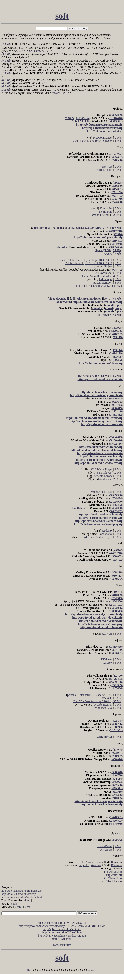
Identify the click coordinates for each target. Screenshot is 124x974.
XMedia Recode (103, 475)
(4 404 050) (116, 823)
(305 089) (117, 115)
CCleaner (97, 694)
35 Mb (117, 701)
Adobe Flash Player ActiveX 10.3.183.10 (89, 263)
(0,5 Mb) (6, 86)
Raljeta (108, 266)
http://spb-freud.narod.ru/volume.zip (100, 514)
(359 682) (117, 578)
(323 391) (117, 653)
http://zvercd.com (91, 862)
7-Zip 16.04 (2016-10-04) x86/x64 (92, 140)
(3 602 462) (116, 511)
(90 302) (118, 359)
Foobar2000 (105, 533)
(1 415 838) (116, 646)
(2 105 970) (115, 501)
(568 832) (117, 556)
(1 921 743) (116, 404)
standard (85, 694)
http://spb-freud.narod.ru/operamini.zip (98, 237)
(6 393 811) (116, 121)
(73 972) (118, 549)
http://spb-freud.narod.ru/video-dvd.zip (98, 462)
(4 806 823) (116, 398)
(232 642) (117, 839)
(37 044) (118, 749)
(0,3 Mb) (6, 83)
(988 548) (117, 772)
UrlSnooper (105, 279)
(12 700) (118, 675)
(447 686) (117, 688)
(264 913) (117, 598)
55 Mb (117, 314)
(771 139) (117, 192)
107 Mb (116, 227)
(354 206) (117, 794)
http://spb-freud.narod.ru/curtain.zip (100, 379)
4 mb (27, 900)
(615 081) (117, 189)
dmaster (62, 247)
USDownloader (104, 272)
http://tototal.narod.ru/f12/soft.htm (62, 932)
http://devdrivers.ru (112, 881)
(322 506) (117, 785)
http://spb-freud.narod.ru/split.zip (102, 424)
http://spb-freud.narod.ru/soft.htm (62, 929)
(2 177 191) (116, 604)
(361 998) (117, 327)
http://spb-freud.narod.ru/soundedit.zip (99, 520)
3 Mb (118, 169)
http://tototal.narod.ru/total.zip (18, 893)
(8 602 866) (116, 443)
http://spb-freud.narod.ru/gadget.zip (100, 620)
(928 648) (117, 401)
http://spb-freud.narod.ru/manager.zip (99, 124)
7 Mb (118, 208)
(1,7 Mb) (6, 73)
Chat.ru (29, 970)
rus (104, 398)
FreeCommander (103, 137)
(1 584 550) (116, 601)
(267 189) (117, 649)
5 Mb (118, 475)
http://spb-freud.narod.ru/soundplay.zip (98, 524)
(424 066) (117, 607)
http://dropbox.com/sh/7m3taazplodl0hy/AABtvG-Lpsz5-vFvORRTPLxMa (62, 925)
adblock (76, 298)
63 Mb (105, 375)
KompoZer (106, 208)
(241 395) (117, 685)
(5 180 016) (116, 440)
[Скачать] (117, 862)
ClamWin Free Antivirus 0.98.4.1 (92, 701)
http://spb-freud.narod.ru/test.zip (102, 127)
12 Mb (117, 472)
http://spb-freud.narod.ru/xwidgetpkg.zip (97, 617)
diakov (70, 227)
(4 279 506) (116, 330)
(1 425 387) (116, 156)
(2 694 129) (116, 353)
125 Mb (116, 214)
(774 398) (117, 201)
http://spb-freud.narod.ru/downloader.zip (99, 285)
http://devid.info (113, 871)
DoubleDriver (104, 846)
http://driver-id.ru (113, 878)
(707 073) (117, 153)
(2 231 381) (116, 730)
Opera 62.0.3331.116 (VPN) (92, 227)
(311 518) (117, 791)
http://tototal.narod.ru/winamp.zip (101, 392)
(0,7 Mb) (6, 79)
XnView (107, 662)
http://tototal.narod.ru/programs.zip (21, 890)
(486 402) (117, 504)
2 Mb (118, 137)
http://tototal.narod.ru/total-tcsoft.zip (22, 897)
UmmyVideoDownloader (96, 276)
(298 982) (117, 756)
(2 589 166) (116, 682)
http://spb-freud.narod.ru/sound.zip (101, 517)
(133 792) (117, 559)
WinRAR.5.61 (81, 121)
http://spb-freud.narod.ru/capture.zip (100, 453)
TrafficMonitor (103, 169)
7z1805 (69, 118)
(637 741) (117, 195)
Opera (108, 253)
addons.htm (63, 301)
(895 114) (117, 350)
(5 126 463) (116, 678)
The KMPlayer (102, 472)
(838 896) (117, 759)
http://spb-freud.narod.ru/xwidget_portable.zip (94, 614)
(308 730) (117, 198)
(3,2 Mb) (6, 89)
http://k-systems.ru (90, 865)
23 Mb (117, 479)
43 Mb (117, 298)
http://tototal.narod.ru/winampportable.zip (96, 395)
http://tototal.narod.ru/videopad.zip (101, 446)
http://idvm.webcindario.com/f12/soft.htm (62, 935)
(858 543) (117, 611)
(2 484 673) (116, 437)
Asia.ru (93, 970)
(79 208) (118, 182)
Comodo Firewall (100, 214)
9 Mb (118, 272)
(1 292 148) (116, 411)
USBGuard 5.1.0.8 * (40, 50)
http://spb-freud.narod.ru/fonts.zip (101, 627)
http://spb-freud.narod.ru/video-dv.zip (99, 459)
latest (106, 298)
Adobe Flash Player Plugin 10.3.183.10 (89, 259)
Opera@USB (103, 250)
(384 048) (117, 243)
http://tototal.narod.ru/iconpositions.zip (98, 801)
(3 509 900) (115, 495)
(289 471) (117, 240)
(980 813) (117, 575)
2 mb (18, 906)
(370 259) (117, 185)
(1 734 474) (115, 498)
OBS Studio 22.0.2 (88, 375)
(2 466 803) (116, 820)
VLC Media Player (101, 469)
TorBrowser (103, 314)
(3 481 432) (116, 414)
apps (119, 305)
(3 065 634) (116, 247)
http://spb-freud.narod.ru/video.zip (101, 456)
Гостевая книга (62, 944)
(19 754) (118, 591)
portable (71, 694)
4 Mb (118, 266)
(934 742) (117, 269)
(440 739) (117, 775)
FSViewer (106, 659)
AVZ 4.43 (106, 698)
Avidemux (105, 479)
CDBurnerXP (105, 736)
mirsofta (97, 308)
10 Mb (117, 250)
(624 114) (117, 778)
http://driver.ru (114, 874)
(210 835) (117, 797)
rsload (62, 259)
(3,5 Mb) (6, 44)
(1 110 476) (116, 118)
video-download (41, 227)
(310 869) (117, 595)
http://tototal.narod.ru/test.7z (105, 131)
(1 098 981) (116, 817)
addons (58, 227)
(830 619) (117, 408)
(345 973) (117, 781)
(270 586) (117, 160)
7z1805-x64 (82, 118)
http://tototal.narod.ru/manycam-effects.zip (96, 421)
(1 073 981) (116, 752)
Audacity (107, 530)
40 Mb (117, 276)
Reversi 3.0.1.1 (60, 92)
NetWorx (107, 166)
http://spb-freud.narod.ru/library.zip (100, 624)
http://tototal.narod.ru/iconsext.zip (101, 804)
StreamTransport (102, 282)
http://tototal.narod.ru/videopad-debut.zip (97, 450)
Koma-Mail (105, 211)
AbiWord (107, 633)
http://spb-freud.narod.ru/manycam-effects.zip (94, 417)
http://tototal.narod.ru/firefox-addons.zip (98, 301)
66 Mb (117, 375)
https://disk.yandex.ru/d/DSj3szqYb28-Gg (62, 922)
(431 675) (117, 356)
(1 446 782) (116, 334)
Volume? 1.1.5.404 (102, 491)
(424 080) (117, 508)
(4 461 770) (116, 553)
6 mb (14, 903)
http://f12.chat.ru (62, 938)
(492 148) (117, 720)
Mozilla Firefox (92, 298)
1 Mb (118, 140)
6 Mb (118, 704)
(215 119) (117, 337)
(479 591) (117, 788)
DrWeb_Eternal (103, 704)
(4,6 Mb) (6, 60)
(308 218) (117, 572)
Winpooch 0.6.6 (103, 707)
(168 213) (117, 727)
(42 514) (118, 234)
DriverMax (106, 849)
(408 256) (117, 723)
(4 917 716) (116, 230)
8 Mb (118, 491)
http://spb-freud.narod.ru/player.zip (101, 363)
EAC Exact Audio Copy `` (97, 537)
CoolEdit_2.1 (80, 508)
